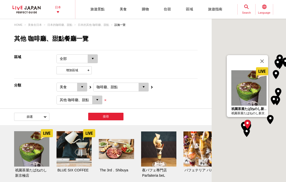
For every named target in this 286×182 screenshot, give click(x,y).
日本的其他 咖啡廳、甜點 (93, 24)
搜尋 (106, 116)
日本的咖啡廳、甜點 (59, 24)
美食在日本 (35, 24)
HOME (18, 24)
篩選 (30, 117)
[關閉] (262, 61)
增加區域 (72, 70)
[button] (247, 124)
